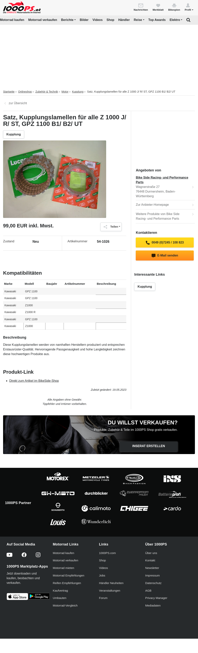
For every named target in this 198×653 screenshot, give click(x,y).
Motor (64, 91)
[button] (189, 7)
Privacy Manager (156, 598)
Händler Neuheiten (111, 583)
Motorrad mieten (63, 568)
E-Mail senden (165, 256)
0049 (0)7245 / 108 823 (165, 243)
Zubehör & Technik (46, 91)
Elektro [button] (175, 20)
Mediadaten (152, 605)
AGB (148, 590)
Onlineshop (25, 91)
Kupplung (77, 91)
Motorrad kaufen (12, 20)
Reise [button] (138, 20)
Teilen (110, 227)
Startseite (9, 91)
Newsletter (152, 568)
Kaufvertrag (60, 590)
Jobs (102, 575)
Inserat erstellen (148, 446)
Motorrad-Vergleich (65, 605)
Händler (124, 20)
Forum (103, 598)
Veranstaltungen (109, 590)
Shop (110, 20)
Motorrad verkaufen (42, 20)
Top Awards (157, 20)
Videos (97, 20)
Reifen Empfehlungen (67, 583)
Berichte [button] (67, 20)
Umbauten (59, 598)
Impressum (152, 575)
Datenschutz (153, 583)
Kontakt (150, 560)
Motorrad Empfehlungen (68, 575)
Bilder (84, 20)
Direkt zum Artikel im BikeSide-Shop (34, 380)
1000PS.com (107, 553)
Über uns (151, 553)
